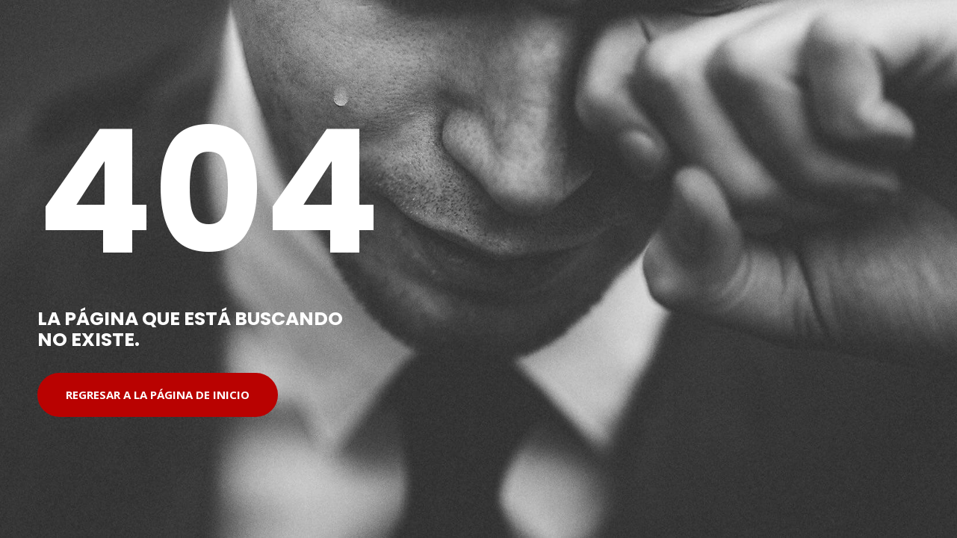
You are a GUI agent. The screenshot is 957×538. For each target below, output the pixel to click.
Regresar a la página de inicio (158, 394)
